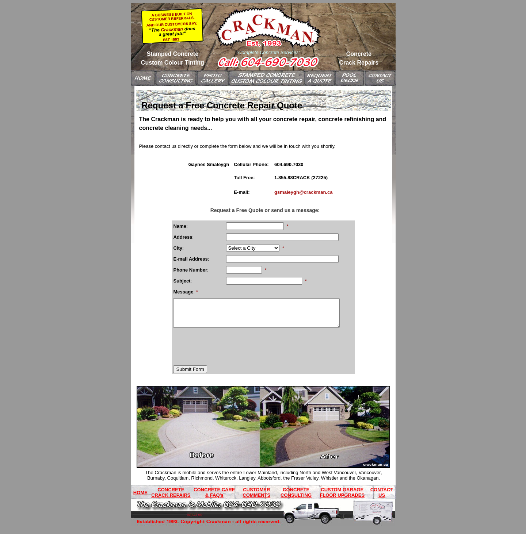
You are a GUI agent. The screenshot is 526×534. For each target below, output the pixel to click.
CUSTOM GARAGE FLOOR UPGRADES (342, 497)
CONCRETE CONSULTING (296, 497)
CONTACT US (381, 497)
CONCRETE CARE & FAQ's (214, 497)
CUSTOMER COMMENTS (256, 497)
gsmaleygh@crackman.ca (303, 192)
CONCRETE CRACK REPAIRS (170, 497)
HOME (140, 498)
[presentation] (228, 349)
